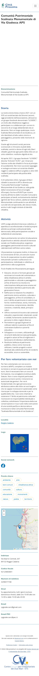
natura (5, 499)
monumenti (22, 494)
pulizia (16, 499)
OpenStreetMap (26, 549)
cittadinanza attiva (25, 485)
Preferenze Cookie (11, 645)
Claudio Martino (19, 641)
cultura (19, 489)
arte (18, 480)
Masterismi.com (19, 638)
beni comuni (8, 485)
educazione (7, 494)
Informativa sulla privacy (26, 645)
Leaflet (16, 549)
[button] (19, 527)
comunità (6, 489)
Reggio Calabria (7, 423)
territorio (28, 499)
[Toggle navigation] (35, 6)
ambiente (7, 480)
